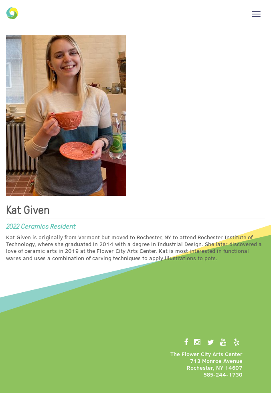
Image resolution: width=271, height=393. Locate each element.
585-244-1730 (223, 374)
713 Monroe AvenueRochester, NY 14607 (215, 364)
